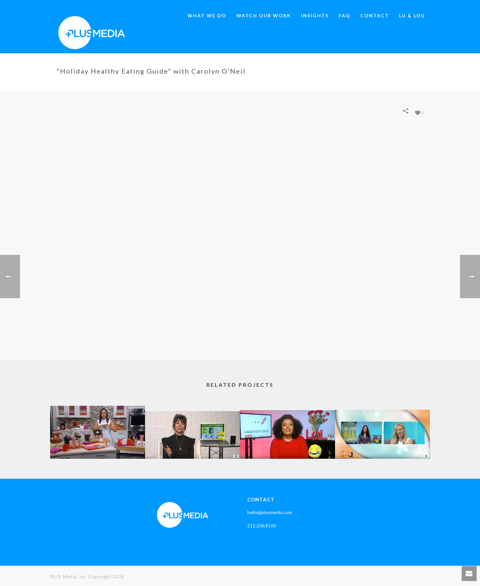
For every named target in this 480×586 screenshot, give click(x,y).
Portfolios (286, 85)
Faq (344, 15)
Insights (315, 15)
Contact (374, 15)
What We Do (206, 15)
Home (263, 85)
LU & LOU (412, 15)
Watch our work (263, 15)
